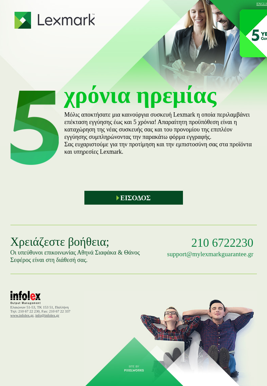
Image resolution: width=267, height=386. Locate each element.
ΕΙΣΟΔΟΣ (133, 198)
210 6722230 (222, 242)
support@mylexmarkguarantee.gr (210, 254)
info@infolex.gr (47, 315)
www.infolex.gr (22, 315)
